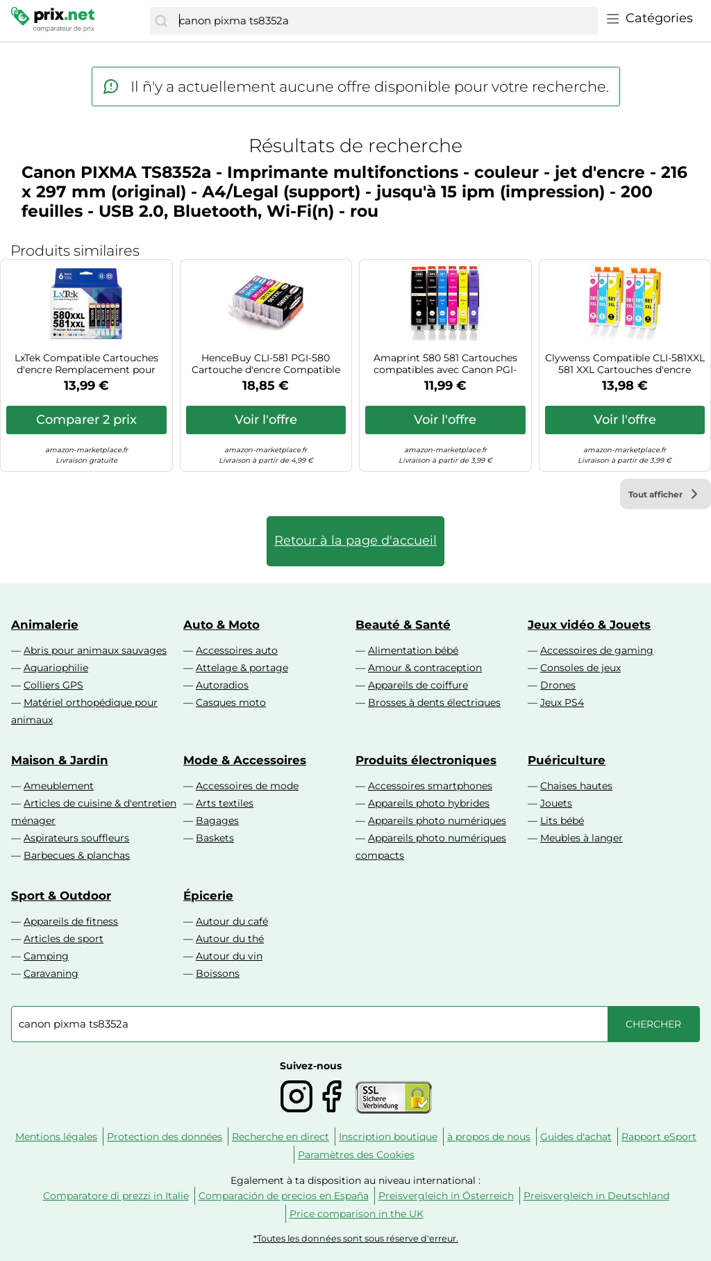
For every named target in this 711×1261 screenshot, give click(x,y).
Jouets (556, 803)
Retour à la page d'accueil (355, 540)
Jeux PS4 (562, 702)
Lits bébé (562, 820)
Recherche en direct (280, 1136)
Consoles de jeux (580, 667)
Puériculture (566, 760)
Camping (46, 956)
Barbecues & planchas (77, 855)
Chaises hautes (576, 786)
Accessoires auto (237, 650)
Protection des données (164, 1136)
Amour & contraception (425, 667)
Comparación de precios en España (284, 1195)
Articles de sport (63, 938)
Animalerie (44, 625)
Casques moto (231, 702)
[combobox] (385, 21)
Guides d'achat (576, 1136)
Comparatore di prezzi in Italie (116, 1195)
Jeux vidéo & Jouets (589, 625)
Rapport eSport (658, 1136)
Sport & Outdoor (61, 896)
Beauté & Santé (403, 625)
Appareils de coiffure (418, 685)
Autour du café (232, 921)
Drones (558, 685)
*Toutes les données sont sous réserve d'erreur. (355, 1238)
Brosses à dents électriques (434, 702)
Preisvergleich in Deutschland (596, 1195)
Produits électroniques (426, 760)
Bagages (217, 820)
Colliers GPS (53, 685)
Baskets (215, 838)
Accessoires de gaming (596, 650)
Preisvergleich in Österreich (446, 1195)
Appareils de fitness (71, 921)
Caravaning (51, 973)
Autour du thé (230, 938)
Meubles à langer (581, 838)
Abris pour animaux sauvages (95, 650)
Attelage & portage (242, 667)
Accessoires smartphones (430, 786)
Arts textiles (224, 803)
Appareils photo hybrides (429, 803)
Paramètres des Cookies (356, 1154)
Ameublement (59, 786)
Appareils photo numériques (437, 820)
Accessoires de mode (247, 786)
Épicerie (208, 896)
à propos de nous (488, 1136)
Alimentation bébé (413, 650)
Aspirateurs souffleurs (76, 838)
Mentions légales (56, 1136)
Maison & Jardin (59, 760)
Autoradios (222, 685)
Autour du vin (229, 956)
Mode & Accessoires (244, 760)
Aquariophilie (56, 667)
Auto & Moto (221, 625)
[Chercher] (161, 21)
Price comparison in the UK (357, 1214)
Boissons (218, 973)
